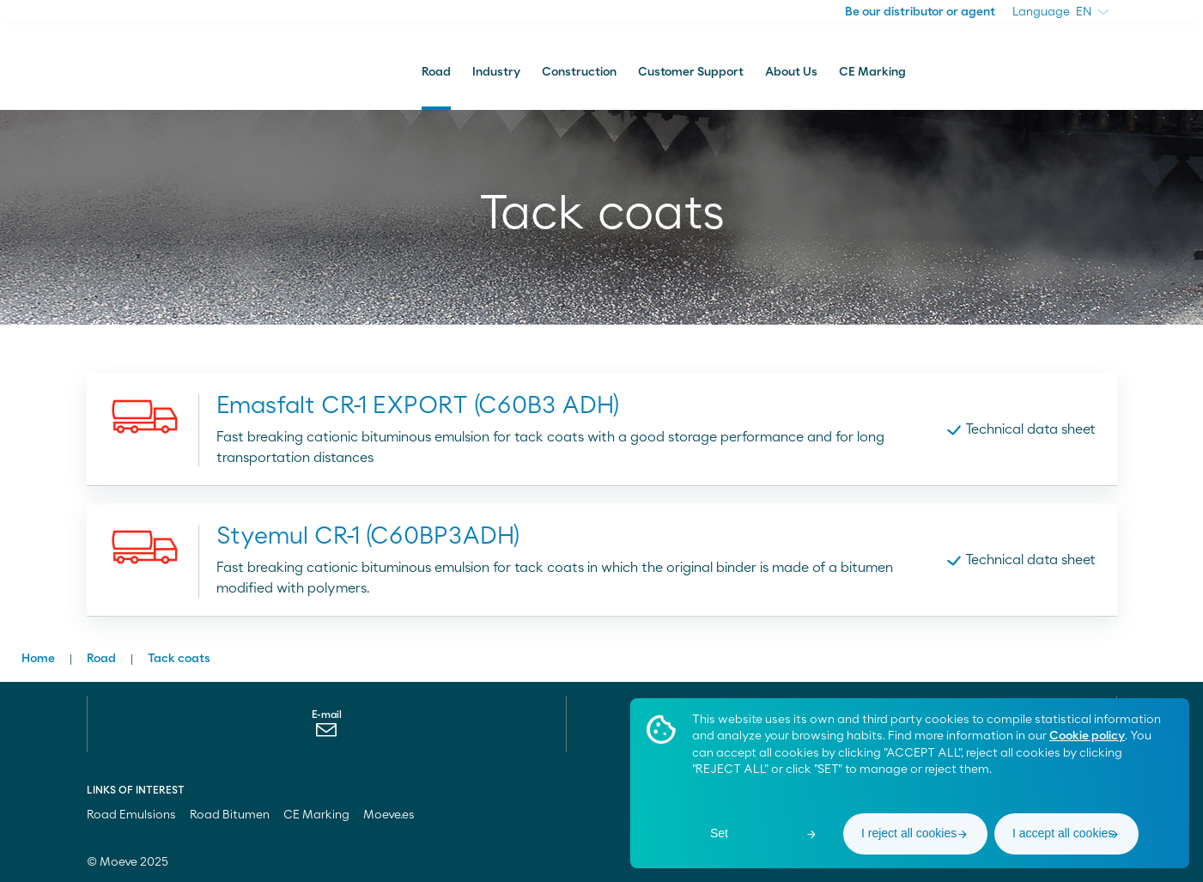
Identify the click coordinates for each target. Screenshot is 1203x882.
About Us (791, 72)
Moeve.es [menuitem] (396, 815)
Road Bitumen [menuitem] (230, 815)
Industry (496, 72)
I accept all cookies (1063, 833)
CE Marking (872, 72)
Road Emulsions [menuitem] (131, 815)
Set (719, 833)
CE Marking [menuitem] (316, 815)
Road (436, 72)
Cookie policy (1087, 736)
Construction (579, 72)
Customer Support (691, 72)
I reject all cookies (909, 833)
